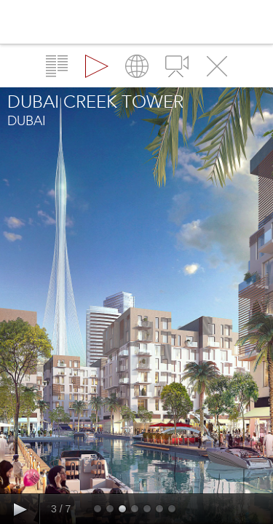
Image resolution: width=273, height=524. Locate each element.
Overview (56, 66)
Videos (177, 66)
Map (137, 66)
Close (217, 66)
